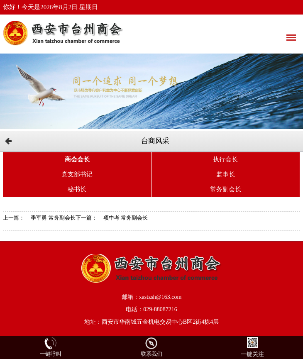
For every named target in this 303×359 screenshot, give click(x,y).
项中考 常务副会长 (125, 218)
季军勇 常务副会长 (53, 218)
